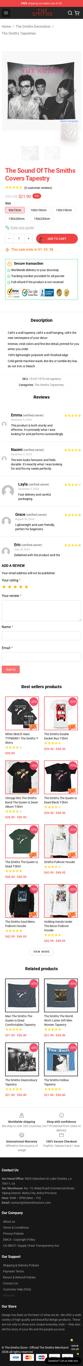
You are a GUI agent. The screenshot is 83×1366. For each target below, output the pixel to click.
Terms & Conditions (16, 1227)
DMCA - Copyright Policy (19, 1239)
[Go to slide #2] (52, 153)
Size (8, 203)
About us (9, 1221)
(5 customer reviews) (38, 188)
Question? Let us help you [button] (63, 1360)
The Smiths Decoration (33, 26)
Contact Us (10, 1283)
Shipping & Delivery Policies (21, 1265)
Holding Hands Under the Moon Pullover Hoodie (58, 926)
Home (6, 26)
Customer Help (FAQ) (17, 1289)
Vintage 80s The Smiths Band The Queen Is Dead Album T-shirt (21, 802)
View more (41, 951)
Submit (10, 669)
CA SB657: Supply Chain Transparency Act (31, 1245)
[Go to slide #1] (30, 153)
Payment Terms (13, 1271)
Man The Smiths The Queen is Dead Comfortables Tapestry (20, 1020)
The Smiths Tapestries (19, 33)
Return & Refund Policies (19, 1277)
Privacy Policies (13, 1233)
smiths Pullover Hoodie (59, 862)
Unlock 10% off (75, 1347)
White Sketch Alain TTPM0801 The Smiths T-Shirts (21, 738)
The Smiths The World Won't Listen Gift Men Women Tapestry (58, 1020)
